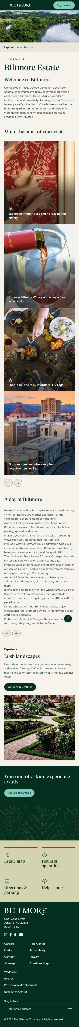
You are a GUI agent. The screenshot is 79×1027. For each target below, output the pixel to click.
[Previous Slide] (8, 483)
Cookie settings (39, 963)
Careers (9, 943)
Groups (8, 978)
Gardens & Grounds (20, 687)
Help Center (37, 943)
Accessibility (37, 950)
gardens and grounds (29, 108)
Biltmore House (30, 96)
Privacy (34, 956)
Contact (9, 956)
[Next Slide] (18, 483)
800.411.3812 (11, 926)
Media (8, 950)
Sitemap (9, 963)
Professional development (20, 985)
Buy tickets (64, 5)
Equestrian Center (15, 991)
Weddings (10, 972)
